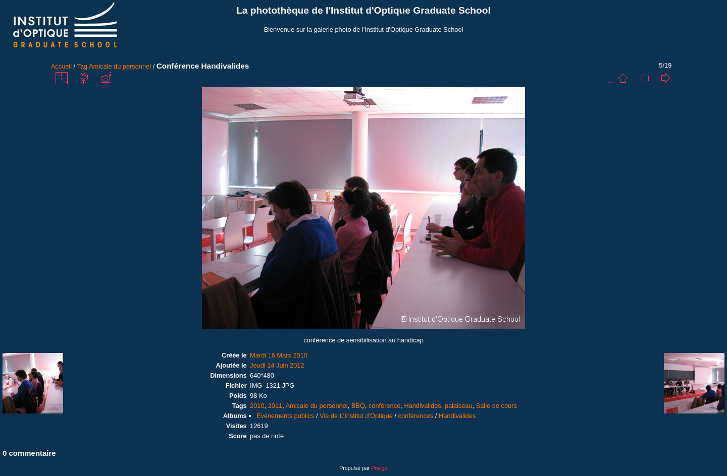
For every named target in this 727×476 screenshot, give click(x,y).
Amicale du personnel (120, 66)
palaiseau (459, 405)
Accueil (61, 66)
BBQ (358, 405)
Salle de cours (496, 405)
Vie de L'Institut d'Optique (356, 416)
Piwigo (379, 468)
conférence (384, 405)
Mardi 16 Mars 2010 (278, 355)
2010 (257, 405)
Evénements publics (285, 416)
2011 (275, 405)
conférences (416, 416)
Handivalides (422, 405)
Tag (82, 66)
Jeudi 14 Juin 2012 (277, 365)
